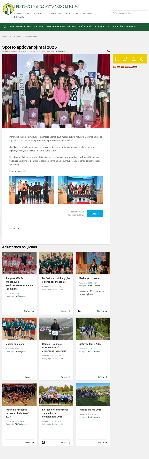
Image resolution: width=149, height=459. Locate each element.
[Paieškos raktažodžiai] (129, 12)
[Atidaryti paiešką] (144, 13)
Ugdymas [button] (38, 26)
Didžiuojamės (31, 37)
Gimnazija (87, 14)
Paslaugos (39, 14)
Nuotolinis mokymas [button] (20, 26)
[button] (127, 6)
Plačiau (27, 311)
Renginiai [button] (99, 26)
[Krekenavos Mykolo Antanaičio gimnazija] (8, 9)
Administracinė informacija (63, 14)
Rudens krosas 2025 (90, 409)
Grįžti (16, 228)
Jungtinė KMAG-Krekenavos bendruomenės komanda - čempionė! (19, 283)
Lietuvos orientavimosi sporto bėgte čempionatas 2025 (55, 413)
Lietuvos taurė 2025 (90, 344)
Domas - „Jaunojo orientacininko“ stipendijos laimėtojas (54, 347)
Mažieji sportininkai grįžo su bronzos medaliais (56, 280)
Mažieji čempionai (15, 344)
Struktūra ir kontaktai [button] (124, 26)
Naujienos (17, 37)
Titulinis (5, 37)
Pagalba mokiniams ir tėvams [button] (61, 26)
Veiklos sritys (22, 14)
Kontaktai (19, 17)
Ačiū (94, 213)
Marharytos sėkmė (89, 278)
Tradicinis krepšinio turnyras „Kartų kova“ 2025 (17, 413)
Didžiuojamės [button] (85, 26)
